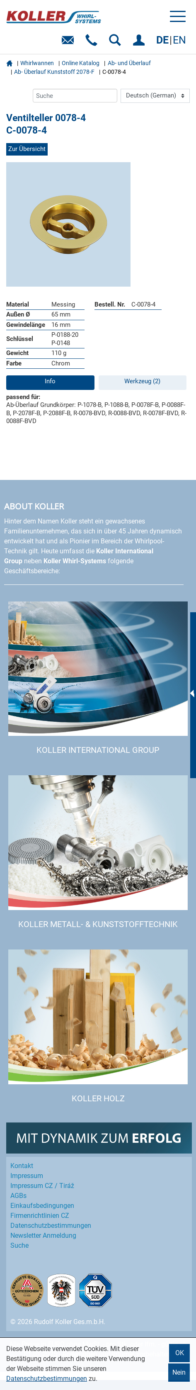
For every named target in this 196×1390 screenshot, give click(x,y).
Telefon (93, 43)
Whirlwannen (37, 63)
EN (179, 40)
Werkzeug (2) (142, 381)
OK (179, 1353)
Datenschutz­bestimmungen (50, 1225)
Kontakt (21, 1166)
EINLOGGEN (140, 43)
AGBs (18, 1196)
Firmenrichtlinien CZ (39, 1216)
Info (50, 381)
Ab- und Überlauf (129, 63)
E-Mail (69, 43)
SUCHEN (116, 43)
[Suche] (75, 95)
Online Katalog (80, 63)
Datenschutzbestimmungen (46, 1379)
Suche (19, 1245)
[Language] (155, 96)
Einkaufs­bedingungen (42, 1206)
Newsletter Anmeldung (43, 1235)
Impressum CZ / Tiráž (42, 1186)
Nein (179, 1372)
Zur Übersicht (27, 149)
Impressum (26, 1176)
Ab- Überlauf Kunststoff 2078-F (54, 71)
